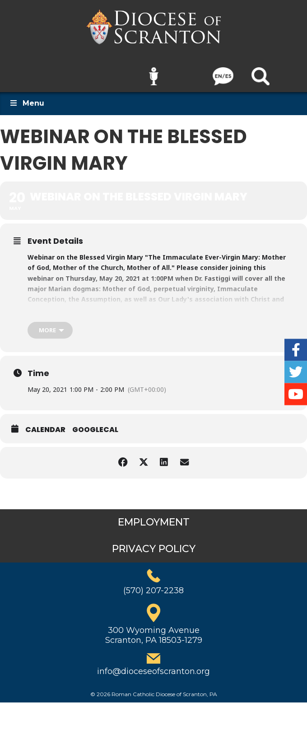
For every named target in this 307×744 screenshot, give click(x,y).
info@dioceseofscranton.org (153, 665)
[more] (50, 324)
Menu (26, 97)
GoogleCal (95, 423)
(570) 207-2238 (153, 584)
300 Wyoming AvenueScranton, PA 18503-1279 (153, 629)
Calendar (45, 423)
